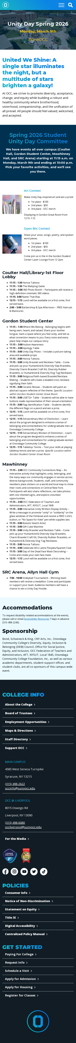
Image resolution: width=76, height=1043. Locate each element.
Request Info (15, 962)
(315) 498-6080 (15, 823)
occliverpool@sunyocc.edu (23, 827)
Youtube (24, 871)
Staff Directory (16, 739)
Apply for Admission (20, 979)
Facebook (5, 872)
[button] (70, 5)
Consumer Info (16, 893)
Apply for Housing (19, 987)
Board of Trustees (18, 713)
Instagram (14, 871)
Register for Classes (20, 995)
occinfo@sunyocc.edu (20, 788)
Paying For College (19, 954)
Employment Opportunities (25, 722)
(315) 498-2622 (15, 784)
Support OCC (14, 748)
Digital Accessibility (20, 926)
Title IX (10, 918)
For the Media (15, 839)
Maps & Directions (19, 731)
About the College (18, 704)
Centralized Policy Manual (25, 934)
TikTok (43, 871)
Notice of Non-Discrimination (27, 901)
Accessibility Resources (36, 619)
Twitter (34, 871)
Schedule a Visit (17, 971)
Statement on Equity (21, 909)
